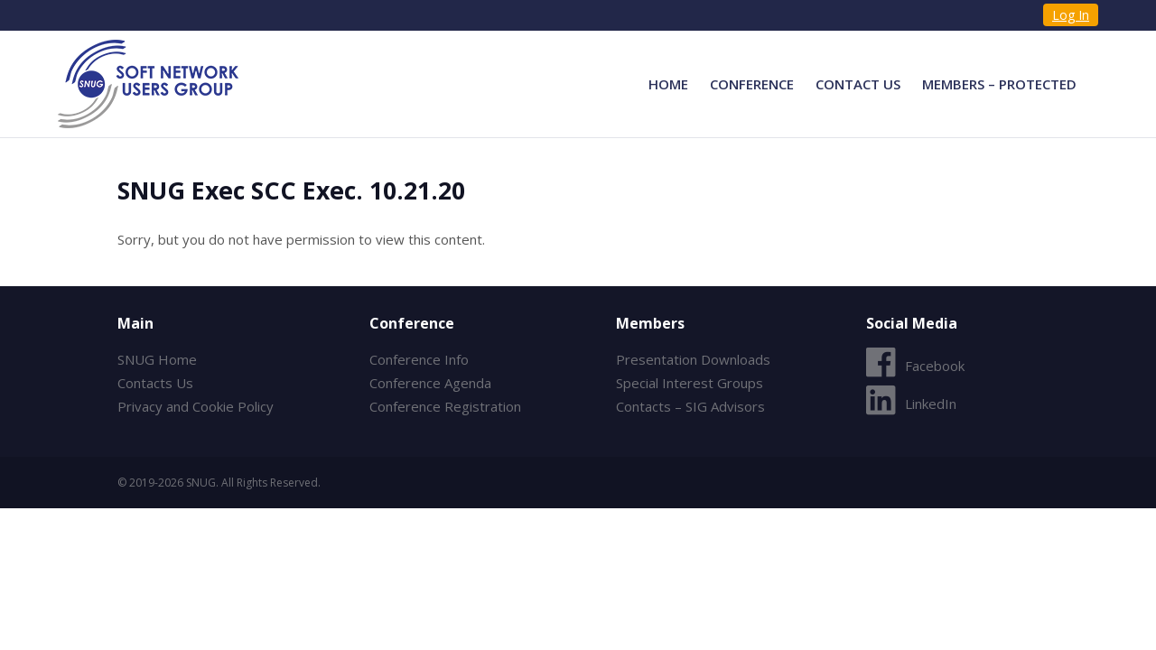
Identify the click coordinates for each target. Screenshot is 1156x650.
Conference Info (419, 359)
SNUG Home (157, 359)
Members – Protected (999, 84)
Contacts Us (155, 383)
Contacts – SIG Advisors (690, 406)
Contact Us (858, 84)
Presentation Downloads (693, 359)
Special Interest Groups (689, 383)
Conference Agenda (430, 383)
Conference (752, 84)
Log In (1070, 14)
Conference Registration (445, 406)
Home (668, 84)
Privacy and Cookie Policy (195, 406)
